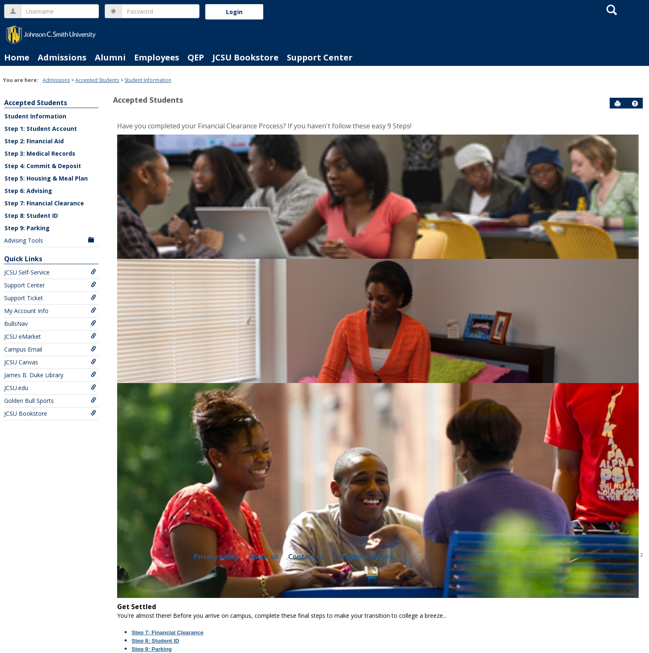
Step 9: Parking (27, 228)
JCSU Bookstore (245, 57)
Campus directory (363, 556)
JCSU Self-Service (50, 272)
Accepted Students (97, 80)
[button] (635, 103)
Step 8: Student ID (31, 215)
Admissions (62, 57)
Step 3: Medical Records (40, 153)
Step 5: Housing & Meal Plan (46, 178)
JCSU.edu (50, 388)
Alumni (110, 57)
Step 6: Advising (28, 191)
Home (16, 57)
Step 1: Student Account (41, 129)
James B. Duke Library (50, 375)
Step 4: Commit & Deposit (43, 166)
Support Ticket (50, 298)
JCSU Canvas (50, 362)
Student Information (148, 80)
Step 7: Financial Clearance (44, 203)
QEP (195, 57)
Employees (156, 57)
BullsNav (50, 324)
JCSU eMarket (50, 336)
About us (263, 556)
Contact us (306, 556)
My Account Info (50, 311)
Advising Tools (50, 240)
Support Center (320, 57)
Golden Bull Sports (50, 401)
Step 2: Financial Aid (34, 141)
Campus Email (50, 349)
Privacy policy (216, 556)
